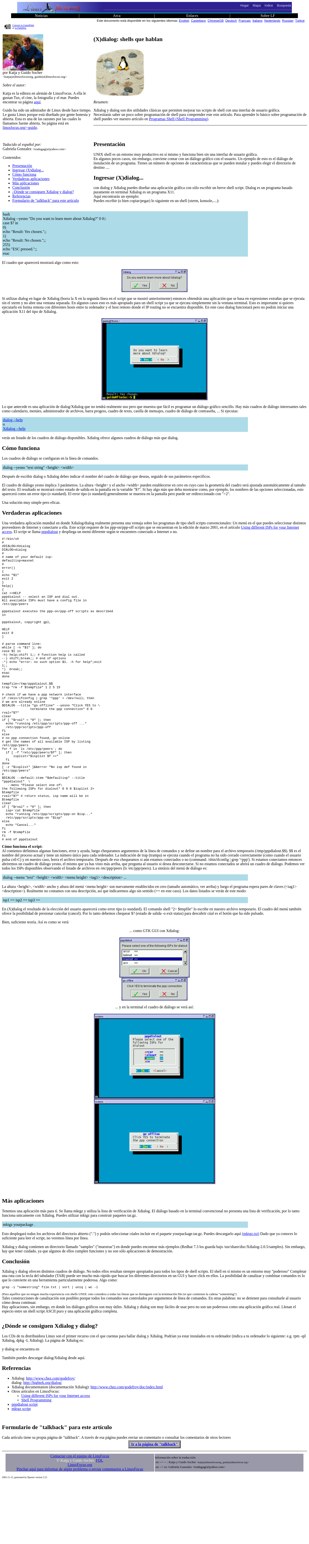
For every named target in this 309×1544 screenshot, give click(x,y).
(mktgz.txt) (250, 1294)
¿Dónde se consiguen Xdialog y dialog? (43, 192)
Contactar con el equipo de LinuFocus (79, 1518)
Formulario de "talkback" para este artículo (45, 200)
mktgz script (21, 1470)
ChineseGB (216, 20)
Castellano (198, 20)
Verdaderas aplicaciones (30, 179)
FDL (99, 1522)
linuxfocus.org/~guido (20, 128)
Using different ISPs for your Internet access (55, 1457)
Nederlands (272, 20)
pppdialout (50, 532)
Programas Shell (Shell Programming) (178, 119)
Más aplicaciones (25, 183)
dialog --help (13, 420)
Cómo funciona (24, 174)
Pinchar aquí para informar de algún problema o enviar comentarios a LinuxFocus (79, 1531)
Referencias (21, 196)
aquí (37, 102)
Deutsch (231, 20)
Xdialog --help (14, 429)
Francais (245, 20)
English (184, 20)
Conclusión (21, 187)
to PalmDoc (21, 28)
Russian (288, 20)
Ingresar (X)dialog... (28, 170)
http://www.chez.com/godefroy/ (50, 1440)
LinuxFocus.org (80, 1526)
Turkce (300, 20)
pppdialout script (25, 1466)
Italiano (258, 20)
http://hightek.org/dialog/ (42, 1444)
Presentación (22, 166)
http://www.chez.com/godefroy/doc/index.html (127, 1448)
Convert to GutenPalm (23, 25)
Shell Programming (36, 1462)
